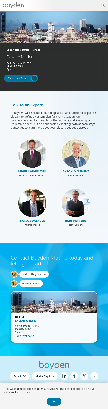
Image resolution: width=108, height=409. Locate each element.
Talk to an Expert (18, 78)
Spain (36, 50)
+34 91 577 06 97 (31, 283)
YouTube (94, 376)
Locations (13, 50)
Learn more (22, 392)
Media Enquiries (45, 376)
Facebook (74, 376)
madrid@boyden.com (34, 274)
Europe (26, 50)
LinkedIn (64, 376)
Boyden (13, 5)
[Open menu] (95, 5)
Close (54, 401)
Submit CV (20, 376)
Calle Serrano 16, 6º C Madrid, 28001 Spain (19, 66)
